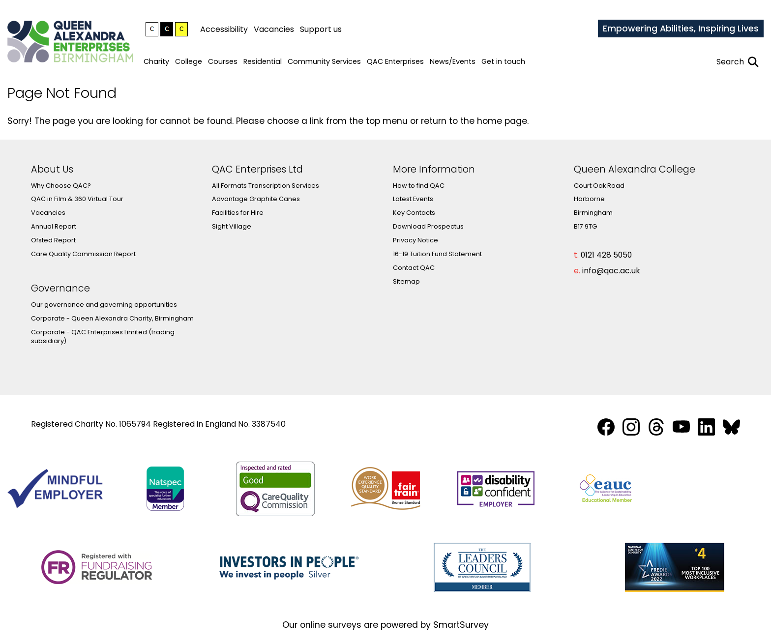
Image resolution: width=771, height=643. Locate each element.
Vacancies (274, 29)
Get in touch (503, 61)
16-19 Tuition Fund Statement (437, 254)
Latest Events (413, 199)
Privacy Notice (415, 240)
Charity (156, 61)
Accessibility (224, 29)
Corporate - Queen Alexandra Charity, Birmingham (112, 318)
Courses (222, 61)
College (188, 61)
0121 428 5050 (606, 255)
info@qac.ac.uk (611, 270)
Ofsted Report (53, 240)
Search (730, 61)
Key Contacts (414, 212)
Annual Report (53, 226)
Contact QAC (414, 267)
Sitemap (406, 281)
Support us (321, 29)
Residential (262, 61)
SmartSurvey (461, 625)
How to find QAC (419, 185)
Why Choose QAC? (61, 185)
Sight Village (231, 226)
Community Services (324, 61)
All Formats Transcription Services (265, 185)
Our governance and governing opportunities (104, 304)
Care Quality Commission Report (83, 254)
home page (502, 121)
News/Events (452, 61)
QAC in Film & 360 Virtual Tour (77, 199)
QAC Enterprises (395, 61)
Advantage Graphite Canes (256, 199)
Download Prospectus (428, 226)
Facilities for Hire (238, 212)
